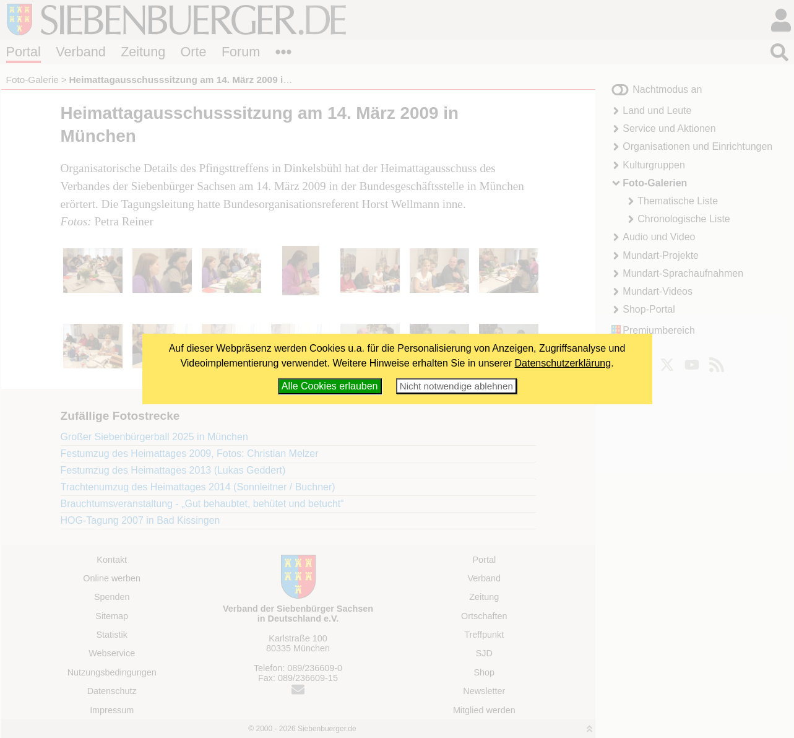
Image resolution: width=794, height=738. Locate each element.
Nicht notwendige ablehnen (456, 386)
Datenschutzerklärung (563, 363)
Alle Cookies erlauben (330, 386)
